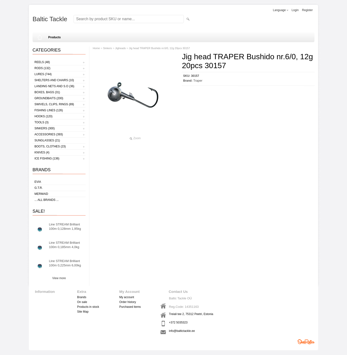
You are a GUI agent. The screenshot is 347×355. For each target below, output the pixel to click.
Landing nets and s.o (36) (54, 86)
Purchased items (130, 307)
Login (295, 10)
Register (307, 10)
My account (126, 297)
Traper (197, 80)
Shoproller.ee (306, 341)
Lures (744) (43, 74)
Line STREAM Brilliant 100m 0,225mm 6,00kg (65, 263)
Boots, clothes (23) (50, 146)
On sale (82, 302)
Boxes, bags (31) (47, 92)
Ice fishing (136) (46, 158)
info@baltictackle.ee (182, 331)
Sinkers (107, 48)
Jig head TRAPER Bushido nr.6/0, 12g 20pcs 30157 (159, 48)
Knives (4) (41, 152)
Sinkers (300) (44, 128)
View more (59, 278)
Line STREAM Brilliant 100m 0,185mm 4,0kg (64, 245)
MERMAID (41, 194)
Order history (127, 302)
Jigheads (120, 48)
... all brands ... (46, 200)
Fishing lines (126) (48, 110)
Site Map (82, 311)
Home (96, 48)
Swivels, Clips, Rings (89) (54, 104)
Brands (81, 297)
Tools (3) (41, 122)
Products (54, 37)
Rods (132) (42, 68)
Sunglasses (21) (47, 140)
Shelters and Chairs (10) (54, 80)
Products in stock (88, 307)
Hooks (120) (43, 116)
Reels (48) (42, 62)
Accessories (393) (48, 134)
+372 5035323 (178, 322)
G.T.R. (38, 188)
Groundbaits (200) (48, 98)
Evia (37, 182)
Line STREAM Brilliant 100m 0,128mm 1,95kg (65, 226)
